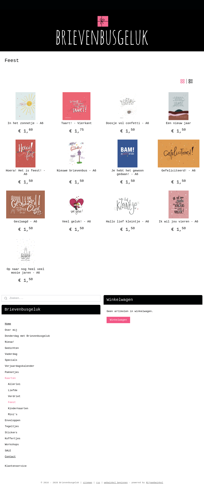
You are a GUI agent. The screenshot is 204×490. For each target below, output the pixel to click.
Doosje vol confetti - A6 (127, 123)
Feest (12, 402)
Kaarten (10, 378)
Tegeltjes (12, 426)
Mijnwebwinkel (154, 482)
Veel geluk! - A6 (76, 221)
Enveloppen (12, 420)
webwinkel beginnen (116, 482)
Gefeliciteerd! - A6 (178, 170)
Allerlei (14, 384)
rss (98, 482)
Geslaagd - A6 (25, 221)
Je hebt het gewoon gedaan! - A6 (127, 172)
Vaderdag (11, 354)
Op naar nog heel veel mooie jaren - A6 (25, 271)
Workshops (12, 444)
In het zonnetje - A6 (25, 123)
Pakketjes (12, 372)
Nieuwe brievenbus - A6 (76, 170)
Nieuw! (9, 341)
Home (8, 323)
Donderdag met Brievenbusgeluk (27, 335)
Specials (11, 360)
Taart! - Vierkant (76, 123)
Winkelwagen (118, 319)
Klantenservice (15, 466)
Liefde (12, 390)
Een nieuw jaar (178, 123)
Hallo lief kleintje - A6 (127, 221)
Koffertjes (12, 438)
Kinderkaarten (18, 408)
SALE (8, 450)
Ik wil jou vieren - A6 (178, 221)
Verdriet (14, 396)
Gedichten (12, 348)
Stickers (11, 432)
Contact (10, 456)
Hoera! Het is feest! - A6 (25, 172)
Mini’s (12, 414)
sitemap (87, 482)
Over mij (11, 330)
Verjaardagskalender (19, 366)
